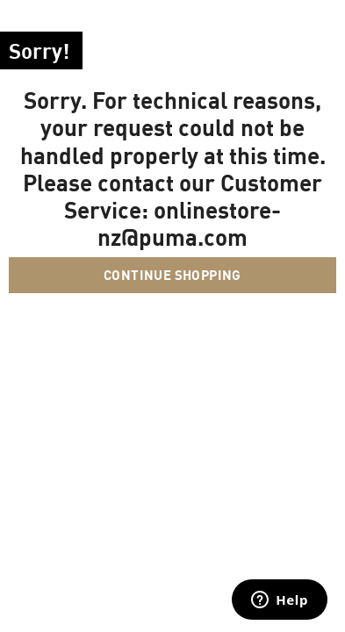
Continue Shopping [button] (172, 275)
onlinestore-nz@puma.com (189, 223)
